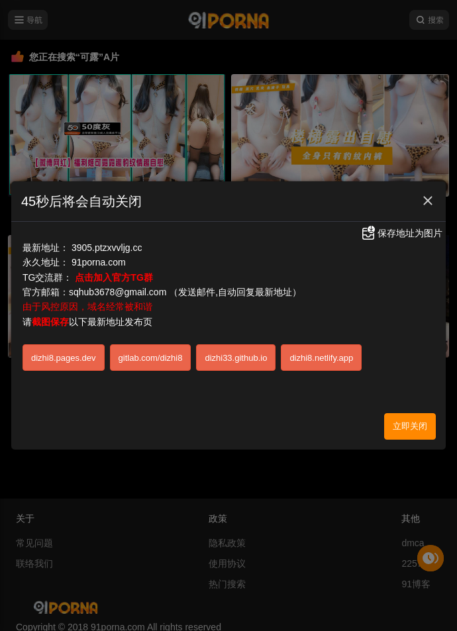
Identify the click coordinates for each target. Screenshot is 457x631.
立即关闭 (410, 423)
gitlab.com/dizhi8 (151, 355)
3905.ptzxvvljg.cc (107, 244)
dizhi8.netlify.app (321, 355)
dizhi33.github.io (236, 355)
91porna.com (99, 259)
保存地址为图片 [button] (401, 230)
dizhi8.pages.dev (63, 355)
